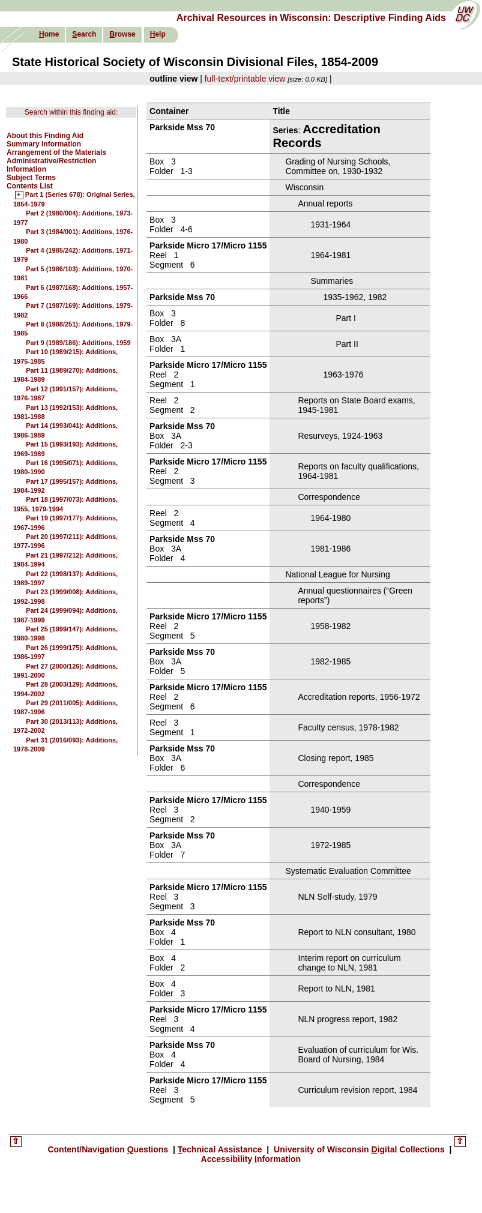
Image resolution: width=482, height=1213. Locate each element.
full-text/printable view (245, 78)
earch (84, 34)
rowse (122, 34)
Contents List (30, 186)
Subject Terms (31, 177)
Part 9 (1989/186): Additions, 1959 (78, 342)
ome (49, 34)
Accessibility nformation (251, 1159)
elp (158, 34)
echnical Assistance (221, 1149)
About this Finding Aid (45, 135)
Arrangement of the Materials (56, 152)
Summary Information (44, 144)
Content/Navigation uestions (108, 1149)
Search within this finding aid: (71, 112)
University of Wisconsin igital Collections (359, 1149)
